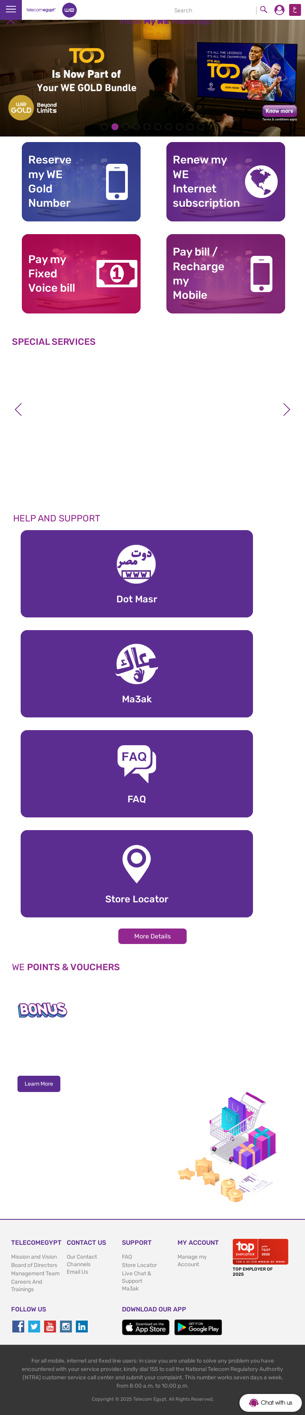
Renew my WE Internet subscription (202, 181)
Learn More (39, 1083)
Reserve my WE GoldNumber (49, 181)
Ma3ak (130, 1288)
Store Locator (139, 1265)
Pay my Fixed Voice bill (51, 274)
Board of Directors (34, 1265)
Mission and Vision (34, 1257)
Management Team (35, 1273)
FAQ (127, 1257)
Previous (18, 409)
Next (286, 409)
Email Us (77, 1272)
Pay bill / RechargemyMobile (198, 273)
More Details (152, 936)
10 (200, 126)
